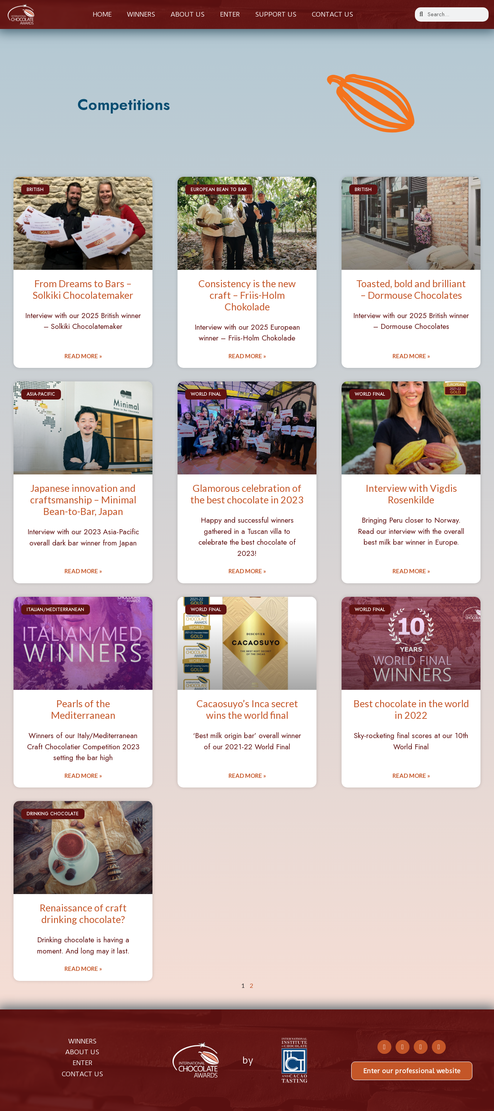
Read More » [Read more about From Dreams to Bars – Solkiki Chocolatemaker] (83, 355)
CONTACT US (82, 1074)
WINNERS (82, 1041)
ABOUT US (82, 1052)
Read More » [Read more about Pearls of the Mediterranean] (83, 775)
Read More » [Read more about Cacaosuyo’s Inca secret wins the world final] (247, 775)
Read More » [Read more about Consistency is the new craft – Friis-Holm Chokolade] (247, 355)
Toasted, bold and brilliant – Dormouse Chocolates (411, 289)
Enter (230, 14)
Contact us (332, 14)
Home (102, 14)
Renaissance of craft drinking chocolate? (83, 913)
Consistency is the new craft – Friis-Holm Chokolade (247, 295)
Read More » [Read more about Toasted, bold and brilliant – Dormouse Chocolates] (411, 355)
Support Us (275, 14)
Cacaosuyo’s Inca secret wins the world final (247, 709)
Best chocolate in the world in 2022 (411, 709)
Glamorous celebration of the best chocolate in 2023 (247, 493)
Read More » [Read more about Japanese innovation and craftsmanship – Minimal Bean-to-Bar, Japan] (83, 570)
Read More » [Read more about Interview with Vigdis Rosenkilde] (411, 570)
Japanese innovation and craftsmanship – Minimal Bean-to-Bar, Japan (83, 499)
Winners (141, 14)
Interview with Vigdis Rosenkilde (411, 493)
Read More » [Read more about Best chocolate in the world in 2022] (411, 775)
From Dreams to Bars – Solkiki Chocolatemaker (83, 289)
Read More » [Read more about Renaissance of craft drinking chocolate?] (83, 968)
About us (188, 14)
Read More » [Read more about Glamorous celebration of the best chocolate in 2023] (247, 570)
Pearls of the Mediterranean (83, 709)
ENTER (82, 1063)
